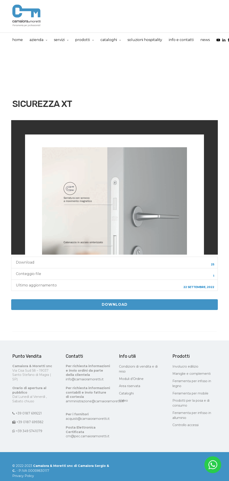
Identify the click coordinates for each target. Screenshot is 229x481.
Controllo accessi (185, 425)
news (205, 40)
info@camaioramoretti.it (85, 379)
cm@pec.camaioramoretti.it (87, 436)
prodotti (82, 40)
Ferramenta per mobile (190, 393)
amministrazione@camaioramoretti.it (95, 401)
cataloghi (108, 40)
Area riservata (129, 386)
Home (17, 40)
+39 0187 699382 (27, 422)
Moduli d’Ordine (131, 379)
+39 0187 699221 (27, 413)
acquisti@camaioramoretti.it (88, 419)
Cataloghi (126, 393)
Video (123, 401)
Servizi (59, 40)
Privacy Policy (23, 476)
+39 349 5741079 (27, 431)
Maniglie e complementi (191, 374)
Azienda (36, 40)
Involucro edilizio (185, 366)
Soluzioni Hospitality (144, 40)
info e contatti (181, 40)
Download (114, 304)
